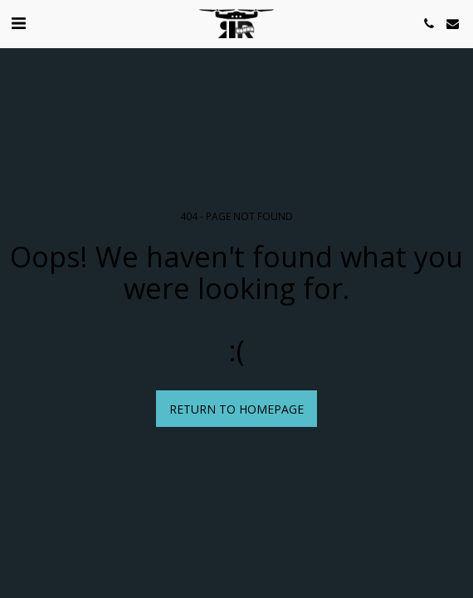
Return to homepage (236, 409)
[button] (18, 23)
